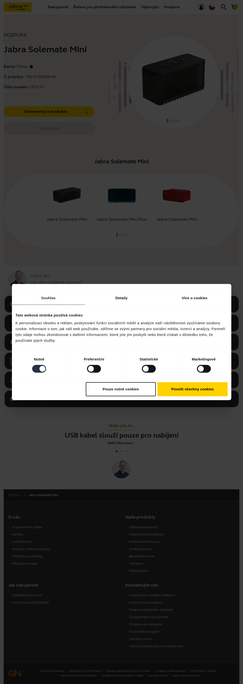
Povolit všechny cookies (192, 389)
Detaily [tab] (122, 298)
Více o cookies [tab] (195, 298)
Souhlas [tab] (48, 298)
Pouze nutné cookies (121, 389)
